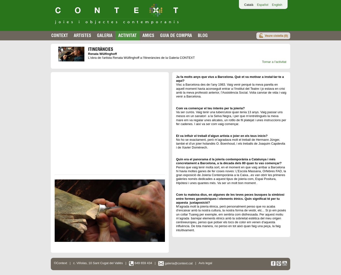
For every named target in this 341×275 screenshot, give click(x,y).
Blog (203, 35)
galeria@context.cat (175, 263)
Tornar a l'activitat (274, 62)
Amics (148, 35)
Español (262, 5)
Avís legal (205, 263)
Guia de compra (176, 35)
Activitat (127, 35)
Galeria (104, 35)
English (277, 5)
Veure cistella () (276, 35)
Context (59, 35)
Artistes (82, 35)
